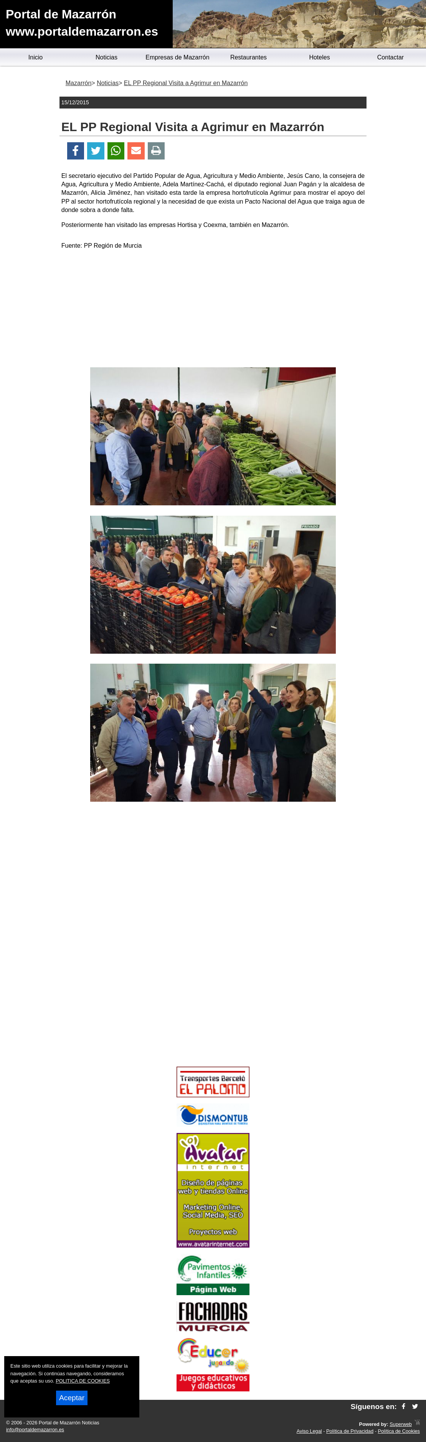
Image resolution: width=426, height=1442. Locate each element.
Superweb (401, 1424)
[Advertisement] (213, 309)
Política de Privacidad (349, 1431)
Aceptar (71, 1398)
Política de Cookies (399, 1431)
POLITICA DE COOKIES (83, 1381)
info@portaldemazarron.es (35, 1429)
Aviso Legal (309, 1431)
